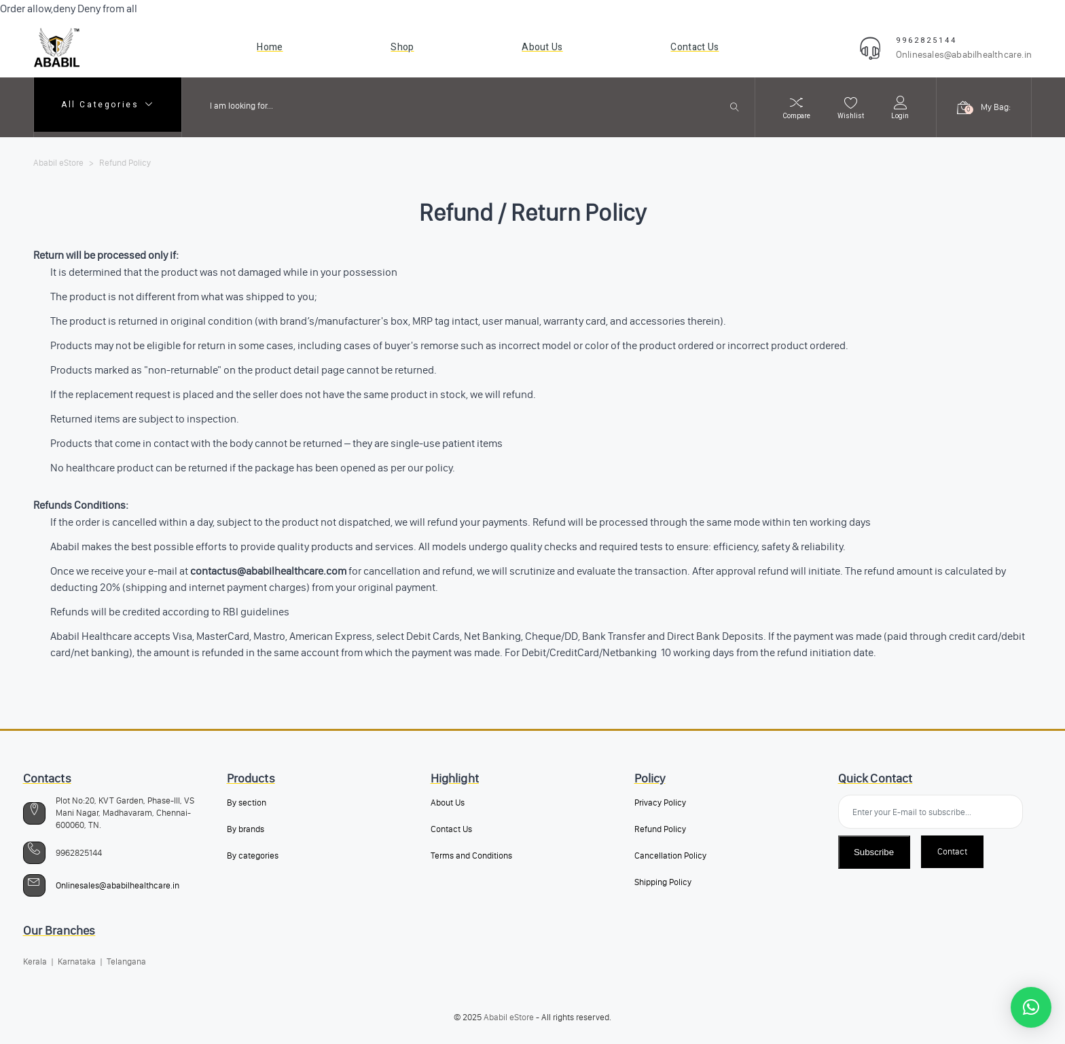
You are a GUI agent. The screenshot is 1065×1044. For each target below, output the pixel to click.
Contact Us (451, 829)
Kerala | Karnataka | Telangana (84, 961)
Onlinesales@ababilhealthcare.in (964, 54)
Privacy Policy (660, 802)
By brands (245, 829)
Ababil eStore (509, 1017)
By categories (252, 855)
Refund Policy (660, 829)
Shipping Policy (662, 882)
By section (246, 802)
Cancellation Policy (670, 855)
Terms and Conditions (471, 855)
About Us (448, 802)
